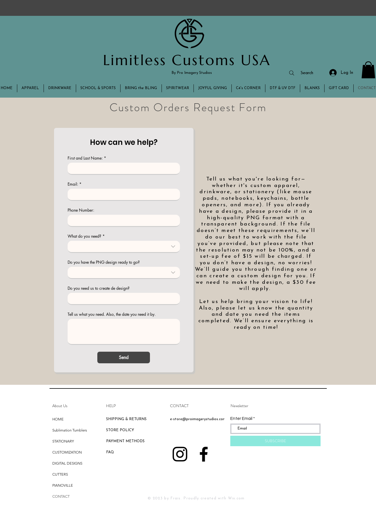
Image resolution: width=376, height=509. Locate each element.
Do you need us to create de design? (99, 288)
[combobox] (124, 247)
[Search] (301, 73)
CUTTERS (60, 474)
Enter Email (241, 418)
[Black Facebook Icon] (204, 454)
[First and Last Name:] (122, 168)
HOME (58, 419)
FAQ (110, 452)
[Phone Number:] (122, 220)
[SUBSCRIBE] (275, 441)
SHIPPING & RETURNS (126, 419)
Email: (74, 184)
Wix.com (236, 498)
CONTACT (61, 496)
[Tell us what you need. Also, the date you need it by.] (124, 331)
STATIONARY (63, 441)
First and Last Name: (87, 158)
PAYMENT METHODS (125, 441)
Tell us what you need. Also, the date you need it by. (112, 314)
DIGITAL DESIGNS (67, 463)
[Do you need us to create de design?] (122, 298)
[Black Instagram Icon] (180, 454)
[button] (368, 69)
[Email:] (122, 194)
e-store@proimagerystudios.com (198, 419)
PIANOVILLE (62, 485)
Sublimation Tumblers (69, 430)
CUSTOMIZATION (67, 452)
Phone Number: (81, 210)
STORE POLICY (120, 430)
